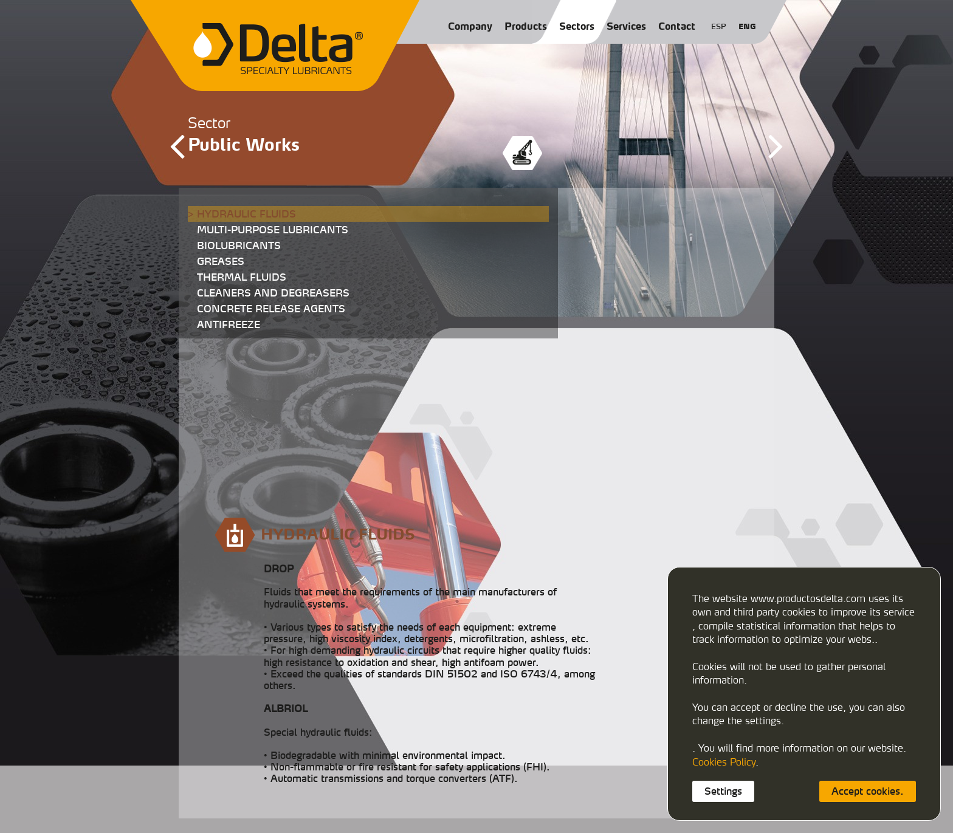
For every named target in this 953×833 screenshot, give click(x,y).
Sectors (576, 26)
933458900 (522, 777)
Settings (723, 791)
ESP (718, 26)
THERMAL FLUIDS (241, 277)
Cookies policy (516, 815)
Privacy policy (572, 815)
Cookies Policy (723, 762)
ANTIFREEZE (228, 324)
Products (525, 26)
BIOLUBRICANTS (239, 245)
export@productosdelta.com (639, 787)
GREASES (220, 261)
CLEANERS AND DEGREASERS (273, 293)
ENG (747, 26)
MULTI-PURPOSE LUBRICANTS (272, 230)
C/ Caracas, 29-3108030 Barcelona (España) (540, 762)
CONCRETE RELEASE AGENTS (271, 309)
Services (626, 26)
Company (470, 26)
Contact (676, 26)
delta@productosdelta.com (537, 787)
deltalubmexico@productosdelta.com (555, 796)
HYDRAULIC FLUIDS (246, 214)
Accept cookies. (867, 791)
